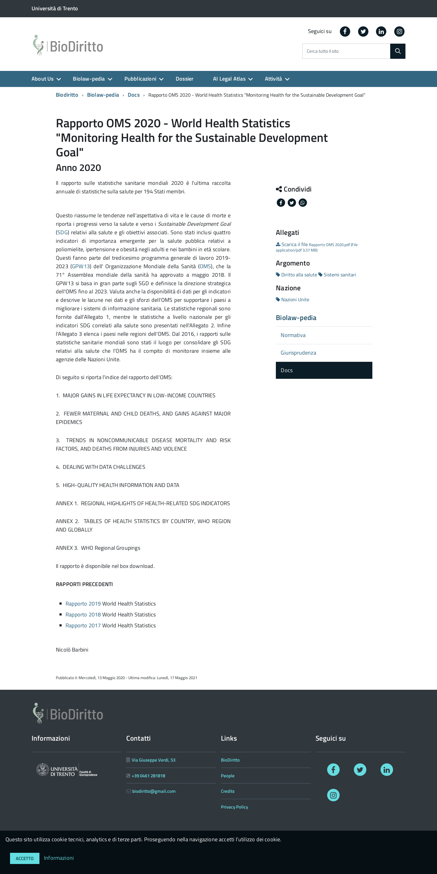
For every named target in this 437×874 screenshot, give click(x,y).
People (228, 775)
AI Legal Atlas (229, 79)
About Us (42, 79)
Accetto (25, 858)
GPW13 (81, 266)
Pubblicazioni (140, 79)
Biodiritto (67, 95)
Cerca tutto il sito (323, 51)
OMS (205, 266)
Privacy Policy (234, 806)
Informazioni (59, 858)
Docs (134, 95)
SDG (62, 232)
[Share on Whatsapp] (302, 202)
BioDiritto (230, 759)
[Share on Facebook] (281, 202)
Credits (228, 791)
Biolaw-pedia (89, 79)
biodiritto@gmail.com (154, 791)
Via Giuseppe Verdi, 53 (153, 759)
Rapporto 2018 (83, 614)
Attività (273, 79)
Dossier (185, 79)
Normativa (293, 335)
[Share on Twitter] (292, 202)
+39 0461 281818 (148, 775)
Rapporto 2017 (83, 625)
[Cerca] (397, 51)
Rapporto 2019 (83, 603)
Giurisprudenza (298, 353)
